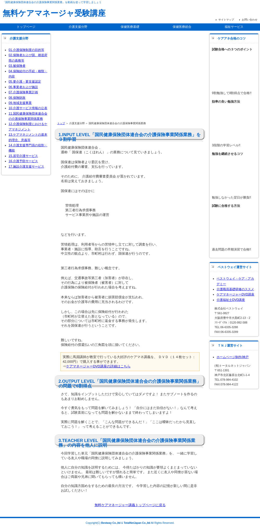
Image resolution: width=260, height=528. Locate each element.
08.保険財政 (17, 98)
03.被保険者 (17, 66)
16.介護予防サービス (23, 161)
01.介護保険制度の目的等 (26, 50)
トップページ (26, 27)
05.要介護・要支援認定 (25, 81)
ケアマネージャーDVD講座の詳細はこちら (98, 366)
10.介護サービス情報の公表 (28, 108)
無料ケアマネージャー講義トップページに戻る (130, 505)
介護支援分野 (78, 27)
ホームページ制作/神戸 (233, 357)
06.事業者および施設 (23, 87)
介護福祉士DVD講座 (231, 300)
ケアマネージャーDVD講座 (235, 294)
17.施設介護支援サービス (26, 166)
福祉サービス (234, 27)
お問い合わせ (249, 19)
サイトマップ (226, 19)
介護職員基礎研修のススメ (235, 289)
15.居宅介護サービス (23, 156)
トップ (61, 123)
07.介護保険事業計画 (23, 92)
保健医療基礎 (130, 27)
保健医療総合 (182, 27)
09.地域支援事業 (20, 103)
